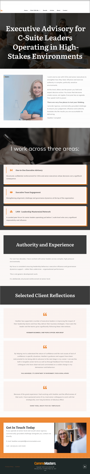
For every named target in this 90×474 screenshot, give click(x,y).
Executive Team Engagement (28, 192)
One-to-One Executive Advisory (29, 170)
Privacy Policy (9, 466)
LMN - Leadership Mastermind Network (33, 211)
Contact (17, 466)
